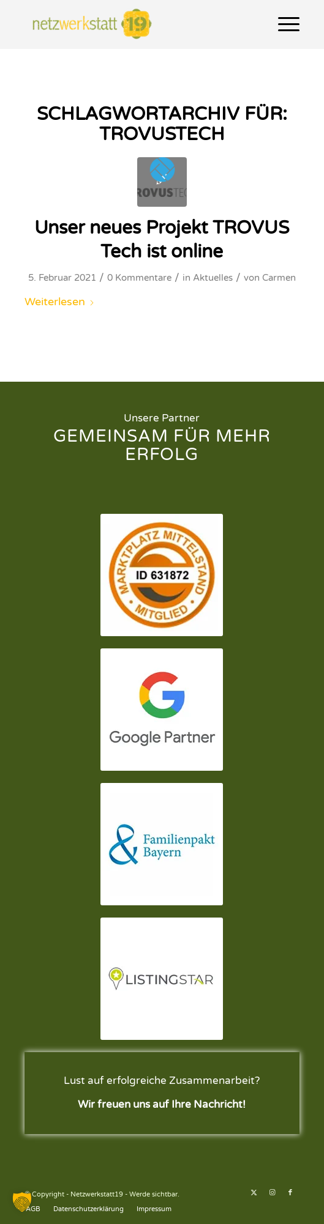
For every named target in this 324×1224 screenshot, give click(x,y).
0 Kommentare (139, 277)
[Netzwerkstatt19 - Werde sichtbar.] (134, 24)
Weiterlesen (59, 301)
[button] (22, 1202)
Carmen (279, 277)
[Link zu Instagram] (272, 1193)
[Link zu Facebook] (290, 1193)
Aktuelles (213, 277)
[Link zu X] (253, 1193)
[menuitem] (283, 24)
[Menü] (283, 24)
